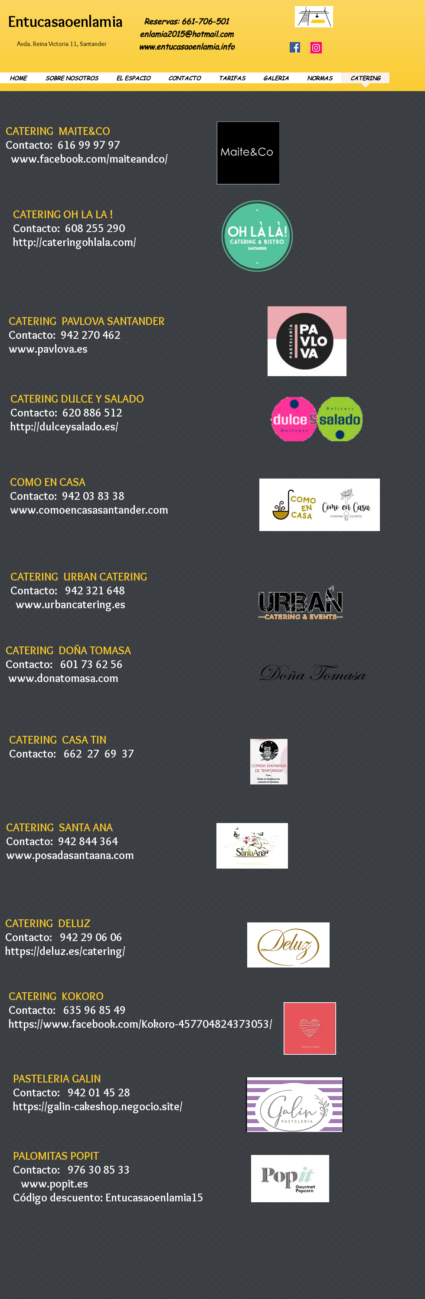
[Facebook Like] (378, 10)
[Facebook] (295, 47)
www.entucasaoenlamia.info (186, 46)
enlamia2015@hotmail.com (186, 33)
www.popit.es (54, 1184)
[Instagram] (316, 47)
